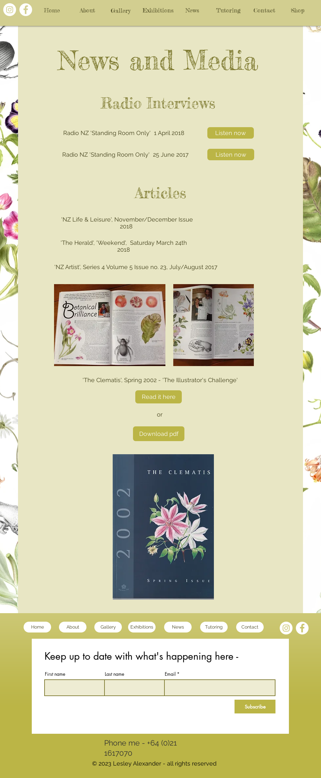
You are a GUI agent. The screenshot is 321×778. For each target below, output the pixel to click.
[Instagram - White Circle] (9, 9)
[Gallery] (120, 10)
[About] (87, 10)
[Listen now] (230, 133)
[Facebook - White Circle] (25, 9)
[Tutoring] (228, 10)
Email (170, 674)
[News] (192, 10)
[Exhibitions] (158, 10)
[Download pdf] (158, 433)
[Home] (52, 10)
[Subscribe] (255, 706)
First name (55, 674)
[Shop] (298, 10)
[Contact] (264, 10)
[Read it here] (158, 396)
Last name (114, 674)
